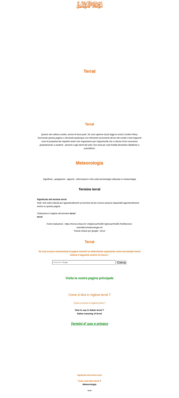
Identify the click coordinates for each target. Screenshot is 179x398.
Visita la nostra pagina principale (89, 278)
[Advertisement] (89, 33)
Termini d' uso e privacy (89, 324)
